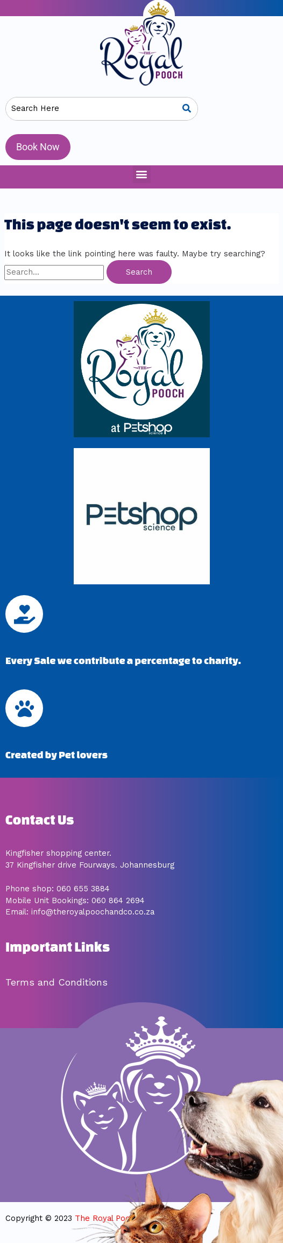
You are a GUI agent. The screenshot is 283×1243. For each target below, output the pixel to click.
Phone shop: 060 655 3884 (57, 888)
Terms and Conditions (56, 982)
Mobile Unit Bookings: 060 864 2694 (75, 900)
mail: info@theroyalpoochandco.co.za (82, 912)
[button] (142, 174)
